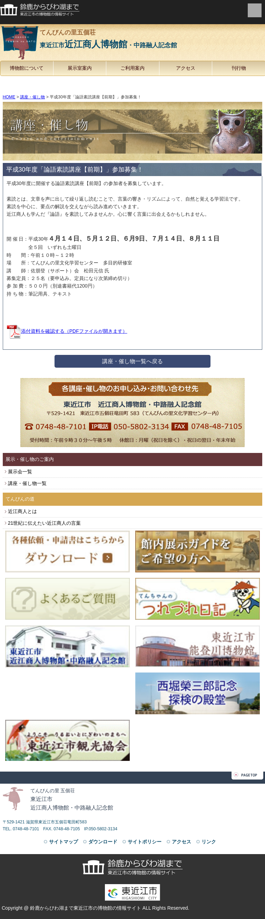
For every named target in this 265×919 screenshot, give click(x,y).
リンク (209, 841)
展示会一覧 (20, 471)
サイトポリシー (144, 841)
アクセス (185, 68)
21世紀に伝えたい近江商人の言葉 (44, 523)
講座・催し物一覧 (27, 483)
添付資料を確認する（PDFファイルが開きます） (67, 331)
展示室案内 (80, 68)
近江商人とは (22, 511)
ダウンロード (102, 841)
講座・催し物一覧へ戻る (132, 361)
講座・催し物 (32, 97)
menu (255, 10)
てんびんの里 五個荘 (55, 790)
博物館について (26, 68)
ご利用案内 (132, 68)
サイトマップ (63, 841)
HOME (9, 97)
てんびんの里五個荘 (132, 40)
